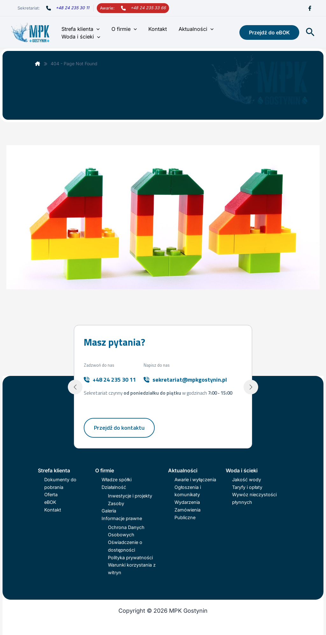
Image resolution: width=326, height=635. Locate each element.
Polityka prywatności (130, 557)
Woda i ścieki (80, 36)
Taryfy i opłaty (247, 487)
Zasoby (116, 503)
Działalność (114, 487)
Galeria (109, 510)
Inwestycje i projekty (130, 495)
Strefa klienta (80, 29)
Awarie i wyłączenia (195, 479)
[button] (96, 29)
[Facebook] (310, 8)
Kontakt (154, 29)
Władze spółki (116, 479)
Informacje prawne (122, 518)
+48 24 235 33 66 (148, 7)
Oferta (51, 494)
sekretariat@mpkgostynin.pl (189, 379)
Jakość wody (246, 479)
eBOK (50, 502)
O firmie (122, 29)
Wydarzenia (187, 502)
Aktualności (191, 29)
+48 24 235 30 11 (72, 7)
